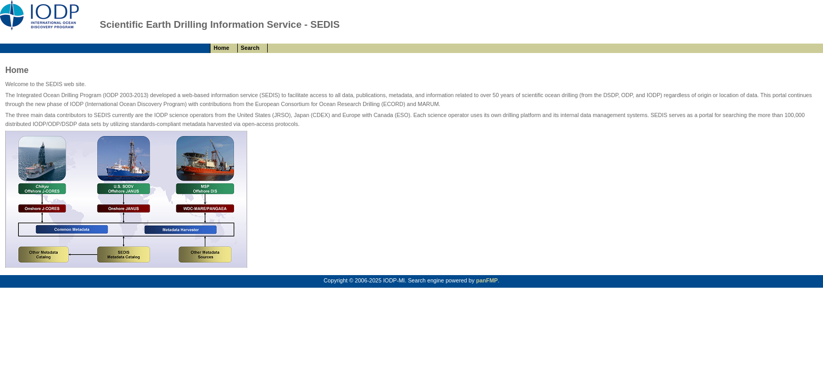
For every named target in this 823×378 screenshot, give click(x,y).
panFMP (487, 280)
